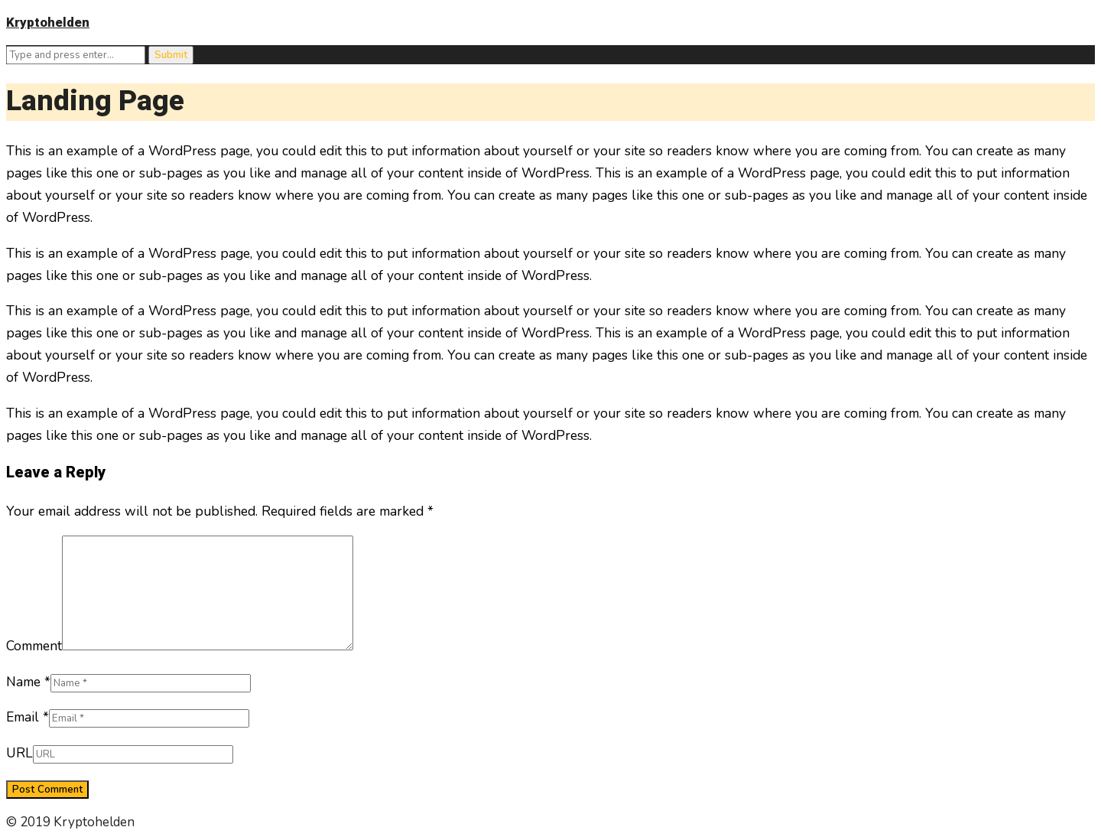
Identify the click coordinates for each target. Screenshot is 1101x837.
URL (19, 753)
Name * (28, 682)
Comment (34, 646)
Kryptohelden (47, 22)
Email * (27, 717)
